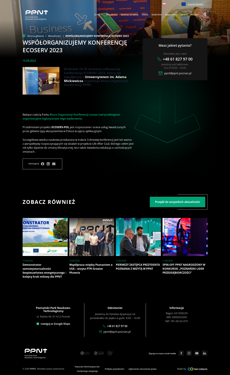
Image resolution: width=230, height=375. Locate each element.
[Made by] (197, 369)
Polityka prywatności (114, 369)
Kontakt (195, 14)
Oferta (145, 14)
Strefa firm (156, 14)
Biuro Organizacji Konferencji (69, 114)
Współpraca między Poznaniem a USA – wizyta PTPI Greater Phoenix (91, 268)
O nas (98, 14)
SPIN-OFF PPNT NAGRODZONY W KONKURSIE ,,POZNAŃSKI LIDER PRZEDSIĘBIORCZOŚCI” (184, 268)
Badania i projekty (129, 14)
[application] (101, 14)
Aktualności (111, 14)
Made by (181, 369)
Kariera (184, 14)
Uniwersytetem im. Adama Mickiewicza (95, 79)
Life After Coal (100, 144)
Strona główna (35, 36)
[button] (205, 15)
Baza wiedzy (171, 14)
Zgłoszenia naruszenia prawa (142, 369)
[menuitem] (164, 4)
